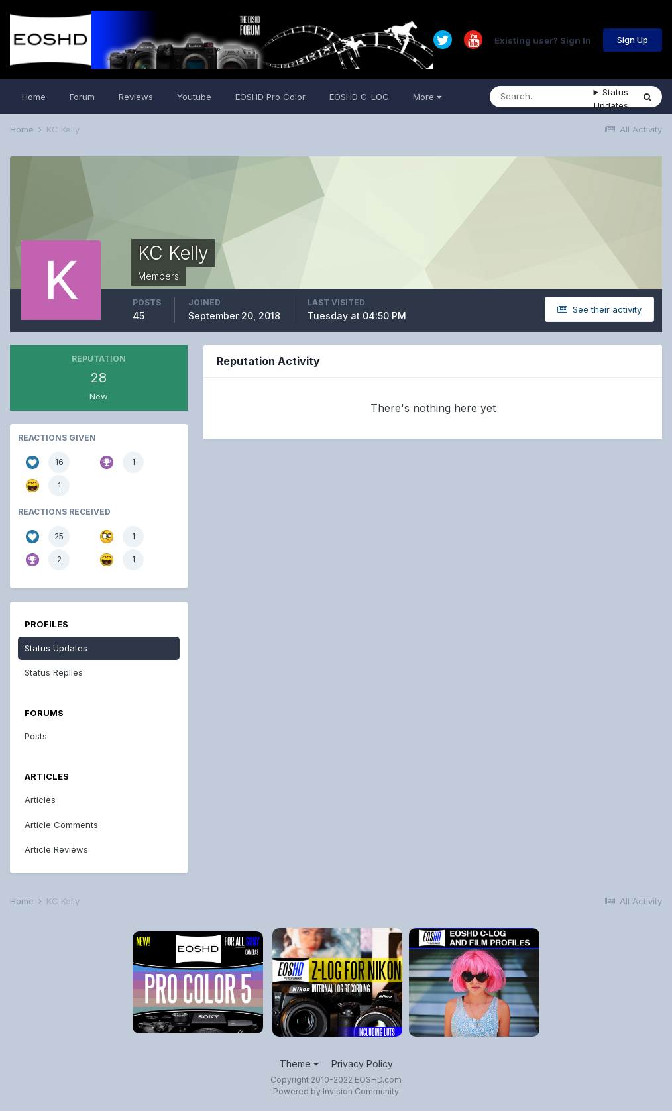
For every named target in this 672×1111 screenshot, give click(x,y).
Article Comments (61, 825)
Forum (82, 96)
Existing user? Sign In (542, 39)
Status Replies (54, 672)
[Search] (542, 96)
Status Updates (611, 99)
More (427, 96)
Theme (299, 1063)
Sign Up (632, 39)
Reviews (136, 96)
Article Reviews (56, 849)
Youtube (194, 96)
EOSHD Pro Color (270, 96)
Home (34, 96)
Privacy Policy (362, 1063)
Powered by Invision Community (336, 1091)
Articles (40, 799)
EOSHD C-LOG (359, 96)
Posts (36, 736)
